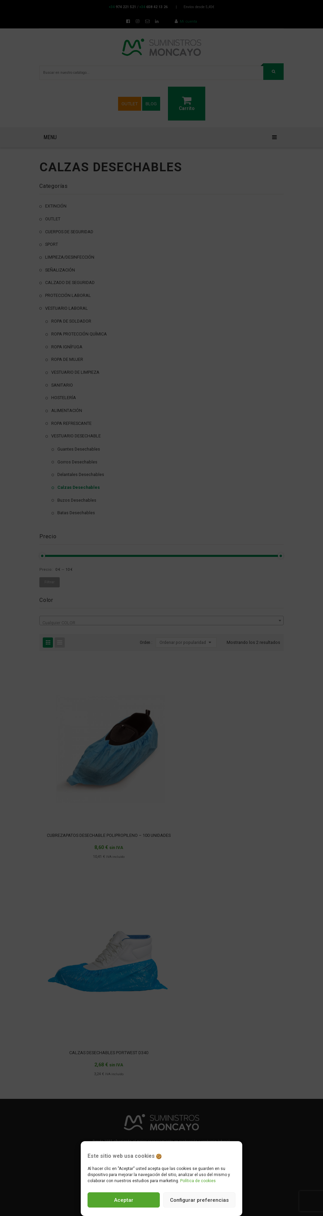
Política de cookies (198, 1180)
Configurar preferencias (199, 1200)
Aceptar (123, 1200)
